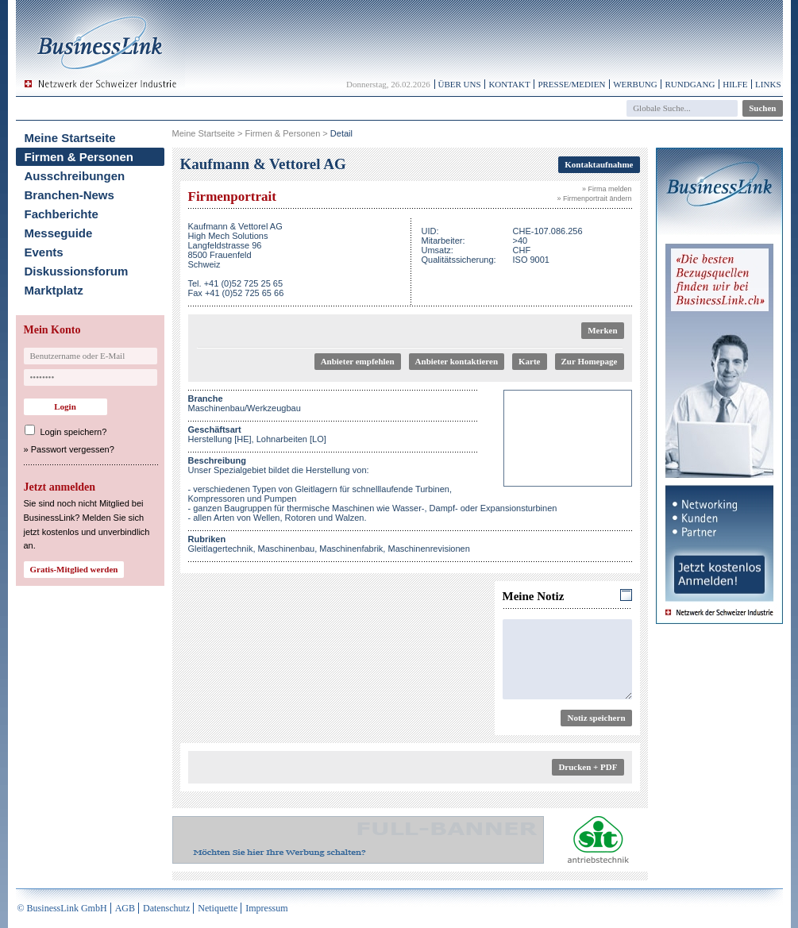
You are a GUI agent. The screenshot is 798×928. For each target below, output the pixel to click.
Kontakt (509, 84)
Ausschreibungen (75, 176)
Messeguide (59, 233)
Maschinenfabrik (351, 548)
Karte (529, 361)
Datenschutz (166, 908)
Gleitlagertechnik (220, 548)
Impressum (266, 908)
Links (768, 84)
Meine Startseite (70, 137)
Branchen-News (69, 195)
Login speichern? (73, 432)
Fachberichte (61, 214)
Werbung (635, 84)
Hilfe (735, 84)
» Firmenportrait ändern (594, 198)
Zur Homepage (589, 361)
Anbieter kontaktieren (456, 361)
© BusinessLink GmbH (62, 908)
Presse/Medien (571, 84)
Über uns (459, 84)
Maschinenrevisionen (428, 548)
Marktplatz (54, 290)
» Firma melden (607, 189)
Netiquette (217, 908)
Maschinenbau (286, 548)
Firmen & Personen (79, 157)
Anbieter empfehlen (358, 361)
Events (44, 252)
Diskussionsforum (77, 271)
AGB (125, 908)
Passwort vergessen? (72, 449)
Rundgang (690, 84)
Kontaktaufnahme (599, 164)
